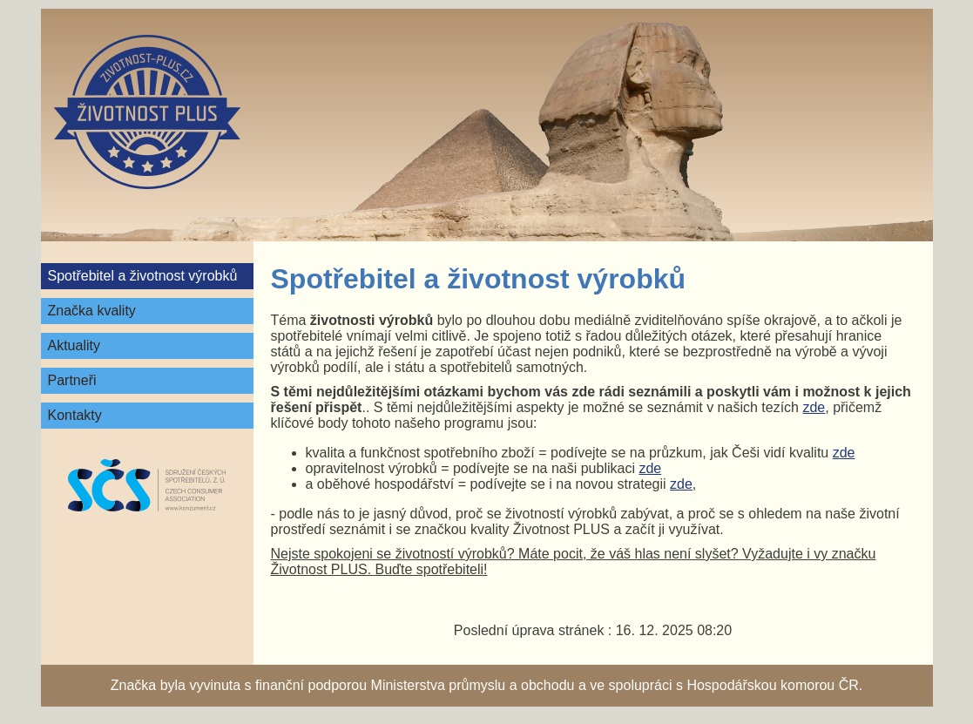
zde (813, 407)
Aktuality (74, 345)
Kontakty (75, 415)
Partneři (72, 380)
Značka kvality (92, 310)
